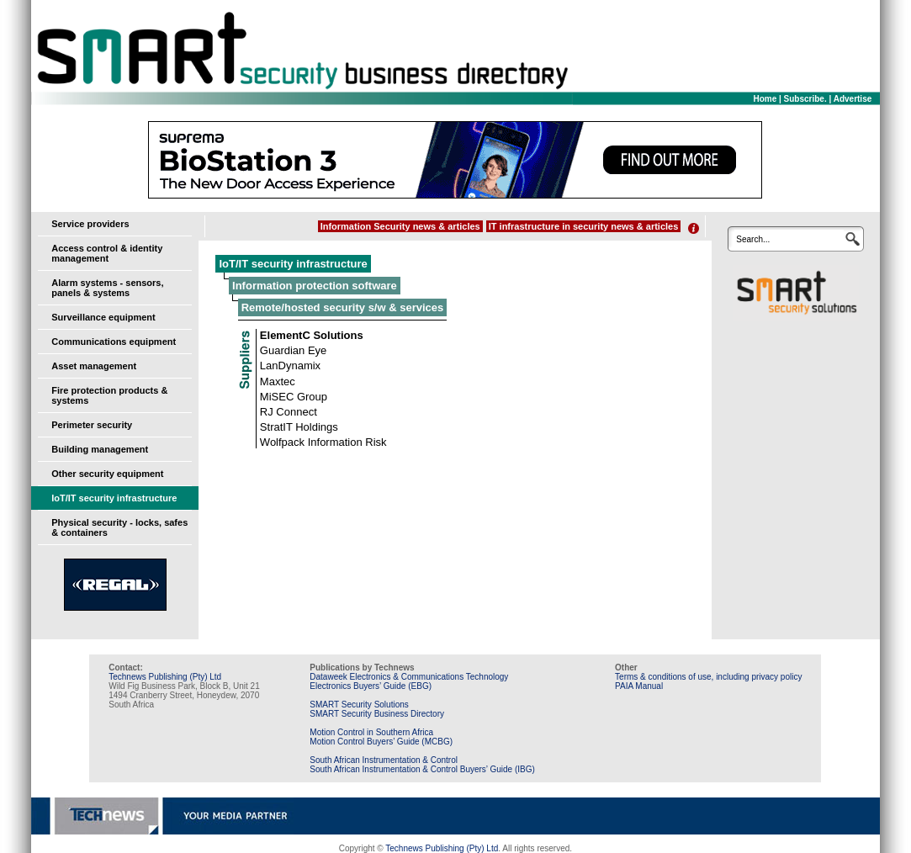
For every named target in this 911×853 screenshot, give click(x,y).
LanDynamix (290, 365)
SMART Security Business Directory (377, 713)
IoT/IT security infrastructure (114, 498)
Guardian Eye (293, 350)
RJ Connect (288, 411)
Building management (99, 449)
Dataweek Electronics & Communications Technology (409, 676)
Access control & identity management (106, 253)
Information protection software (314, 285)
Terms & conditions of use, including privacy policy (708, 676)
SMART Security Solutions (359, 704)
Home (764, 98)
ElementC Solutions (311, 335)
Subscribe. (805, 98)
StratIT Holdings (299, 427)
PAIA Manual (639, 686)
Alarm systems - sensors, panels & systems (107, 288)
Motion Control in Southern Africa (371, 732)
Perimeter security (91, 425)
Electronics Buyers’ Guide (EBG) (371, 686)
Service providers (90, 224)
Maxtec (277, 381)
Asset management (93, 366)
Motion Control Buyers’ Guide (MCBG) (381, 741)
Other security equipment (107, 474)
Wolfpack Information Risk (323, 442)
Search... (753, 239)
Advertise (853, 98)
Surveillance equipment (103, 317)
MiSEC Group (293, 396)
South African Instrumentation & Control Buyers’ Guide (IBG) (422, 769)
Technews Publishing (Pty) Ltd (165, 676)
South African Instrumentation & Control (384, 760)
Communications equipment (113, 341)
